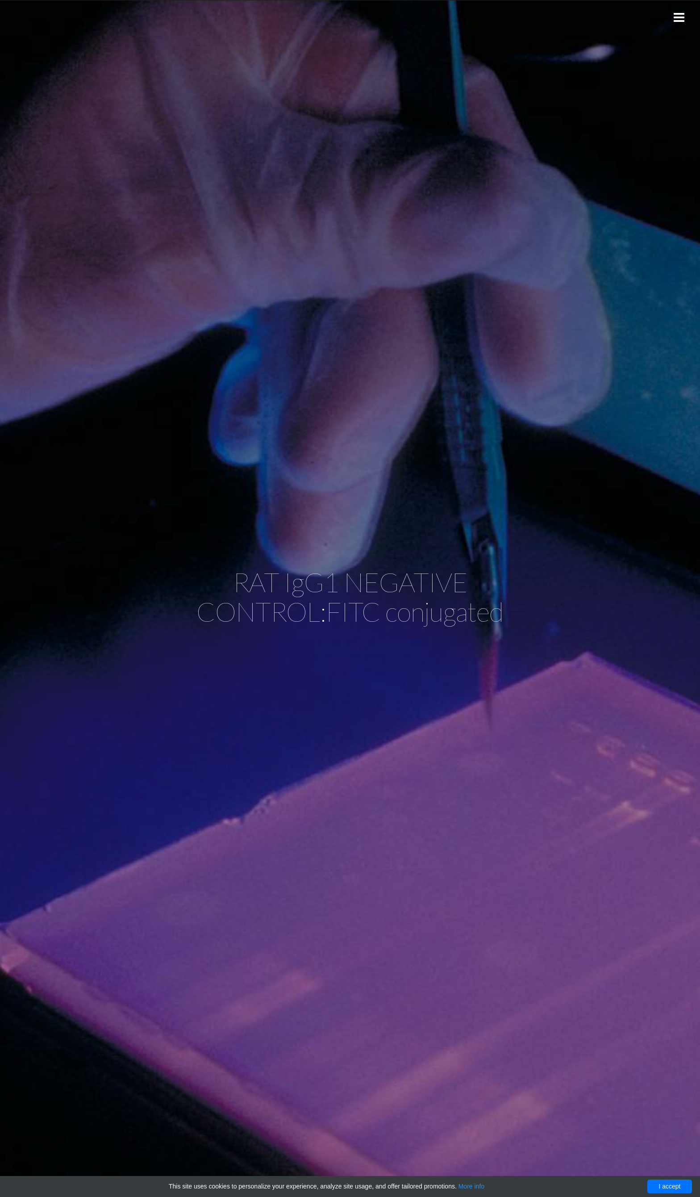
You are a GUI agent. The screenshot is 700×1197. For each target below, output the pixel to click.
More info (471, 1186)
